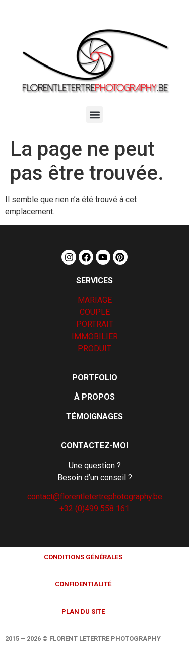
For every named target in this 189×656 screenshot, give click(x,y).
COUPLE (95, 312)
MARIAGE (95, 300)
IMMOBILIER (95, 336)
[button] (94, 114)
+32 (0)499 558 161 (94, 508)
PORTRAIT (94, 324)
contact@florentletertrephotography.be (94, 496)
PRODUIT (94, 348)
